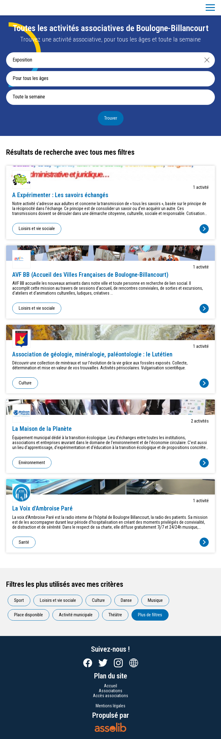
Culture (25, 383)
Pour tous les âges (30, 78)
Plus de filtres (150, 615)
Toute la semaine (29, 97)
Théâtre (115, 615)
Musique (155, 600)
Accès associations (110, 695)
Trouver (110, 118)
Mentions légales (110, 705)
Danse (126, 600)
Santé (24, 542)
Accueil (110, 685)
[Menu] (210, 8)
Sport (19, 600)
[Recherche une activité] (102, 60)
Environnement (32, 462)
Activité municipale (76, 615)
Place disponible (28, 615)
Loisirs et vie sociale (37, 228)
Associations (110, 690)
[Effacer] (207, 60)
